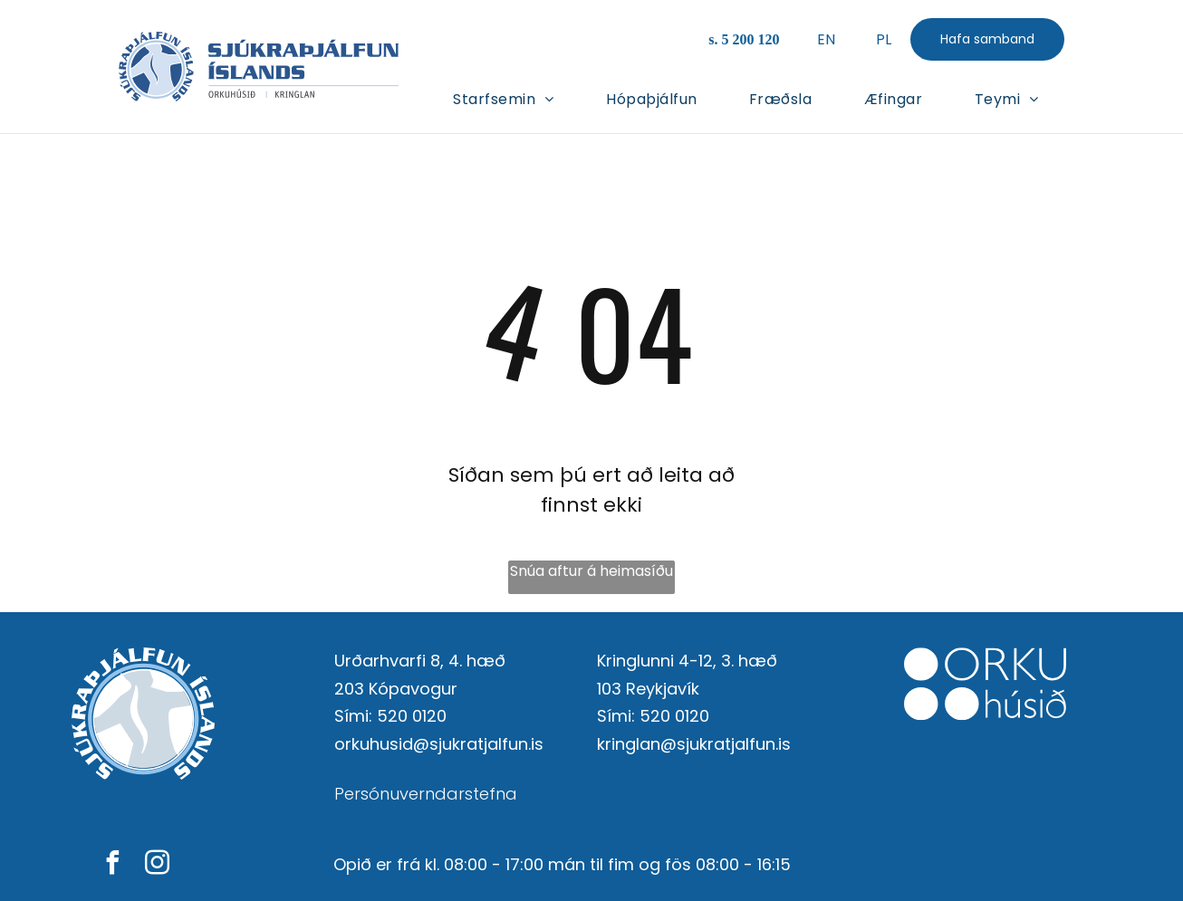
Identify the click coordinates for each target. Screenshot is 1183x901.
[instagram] (158, 865)
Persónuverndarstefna (425, 793)
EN (826, 39)
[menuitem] (503, 98)
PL (883, 39)
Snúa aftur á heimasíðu (591, 571)
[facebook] (113, 865)
